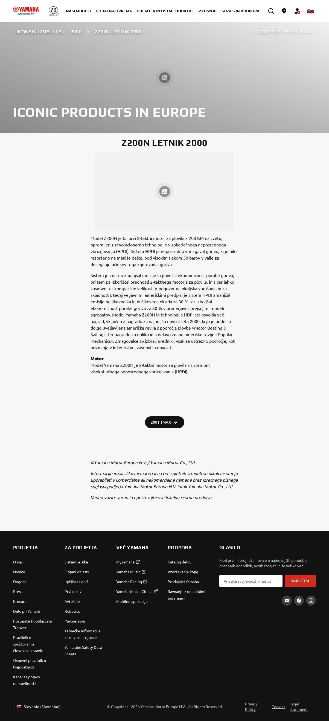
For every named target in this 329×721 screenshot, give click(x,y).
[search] (271, 10)
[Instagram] (311, 601)
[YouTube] (287, 601)
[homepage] (26, 11)
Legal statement (299, 706)
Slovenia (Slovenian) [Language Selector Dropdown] (38, 706)
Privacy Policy (251, 706)
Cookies (278, 706)
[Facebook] (299, 601)
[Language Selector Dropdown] (310, 10)
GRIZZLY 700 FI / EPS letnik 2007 (284, 31)
